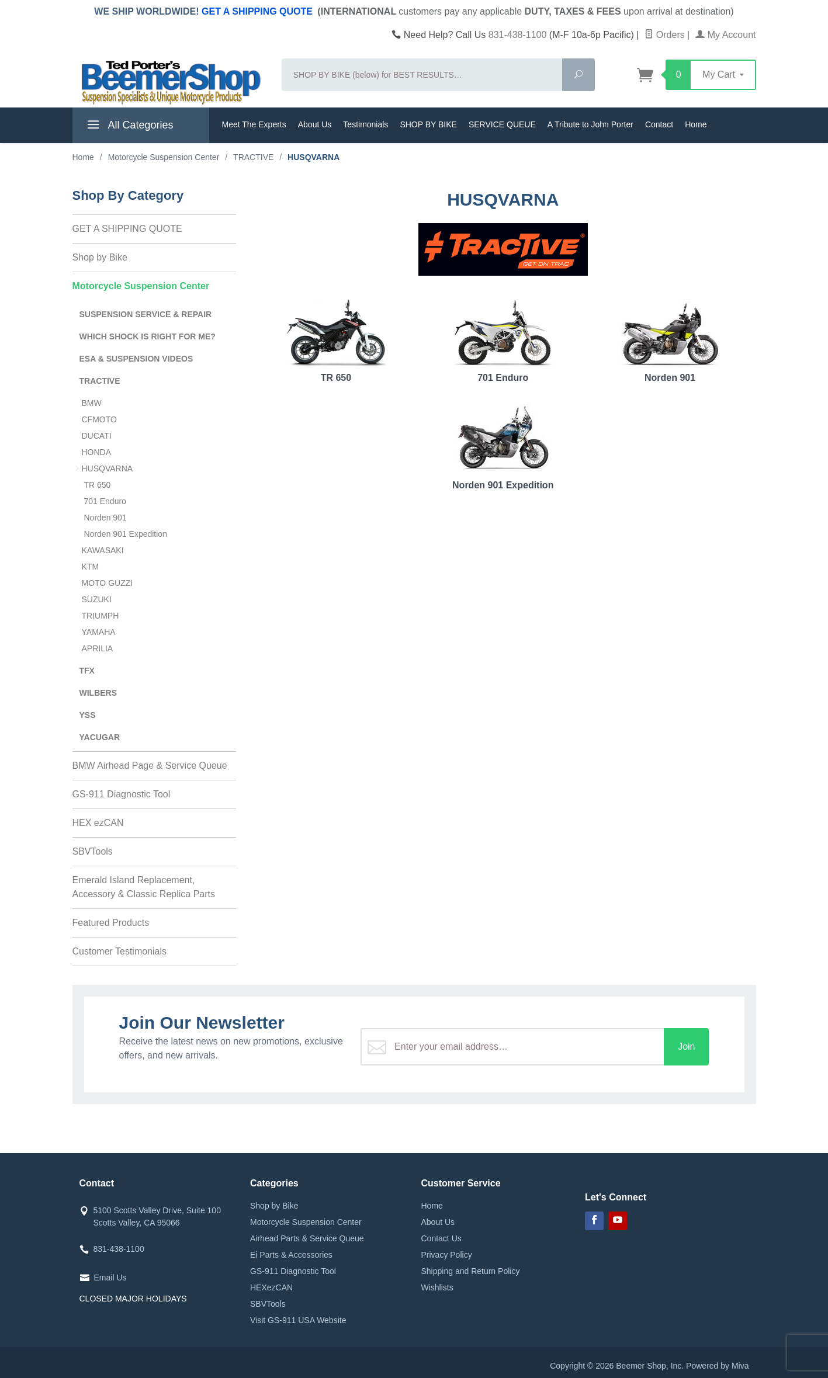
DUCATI (97, 435)
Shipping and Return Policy (470, 1271)
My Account (725, 35)
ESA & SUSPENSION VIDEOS (136, 358)
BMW (92, 403)
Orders (664, 35)
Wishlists (437, 1287)
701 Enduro (503, 341)
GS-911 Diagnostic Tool (121, 794)
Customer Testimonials (119, 951)
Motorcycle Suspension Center (141, 286)
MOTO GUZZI (107, 583)
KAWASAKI (103, 550)
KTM (90, 566)
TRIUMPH (100, 615)
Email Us (110, 1277)
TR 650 (336, 341)
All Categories (129, 126)
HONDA (97, 452)
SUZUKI (97, 599)
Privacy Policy (446, 1254)
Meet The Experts (254, 124)
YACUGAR (99, 737)
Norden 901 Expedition (503, 447)
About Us (315, 124)
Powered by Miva (717, 1365)
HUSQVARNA (107, 468)
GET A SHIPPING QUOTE (257, 11)
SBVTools (92, 851)
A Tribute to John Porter (590, 124)
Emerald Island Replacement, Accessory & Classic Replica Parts (144, 887)
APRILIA (97, 648)
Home (695, 124)
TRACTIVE (99, 381)
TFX (87, 670)
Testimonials (365, 124)
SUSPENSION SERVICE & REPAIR (145, 314)
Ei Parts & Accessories (291, 1254)
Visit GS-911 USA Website (298, 1320)
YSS (87, 715)
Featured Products (111, 923)
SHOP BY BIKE (428, 124)
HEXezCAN (271, 1287)
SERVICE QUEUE (502, 124)
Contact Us (441, 1238)
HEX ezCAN (98, 823)
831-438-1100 (518, 35)
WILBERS (98, 692)
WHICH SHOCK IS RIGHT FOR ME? (147, 336)
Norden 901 (670, 341)
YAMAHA (99, 632)
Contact (659, 124)
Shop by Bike (99, 257)
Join (686, 1046)
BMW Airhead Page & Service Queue (149, 765)
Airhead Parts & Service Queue (307, 1238)
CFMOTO (99, 419)
